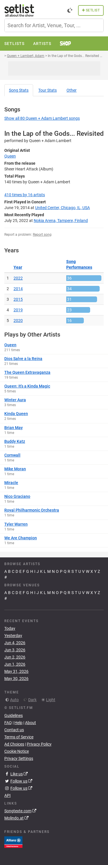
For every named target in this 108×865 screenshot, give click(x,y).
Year (18, 267)
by (24, 194)
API (7, 795)
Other (72, 90)
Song (19, 90)
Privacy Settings (18, 758)
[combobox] (54, 25)
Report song (42, 235)
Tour (47, 90)
